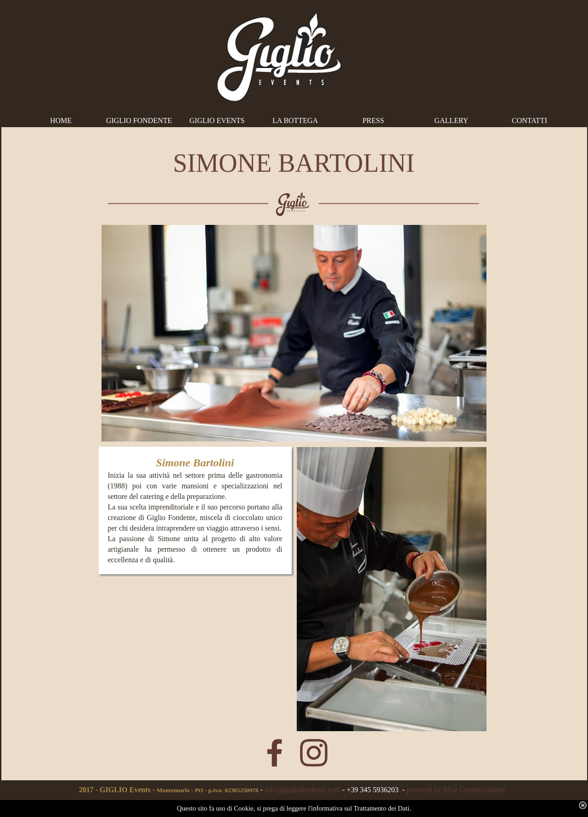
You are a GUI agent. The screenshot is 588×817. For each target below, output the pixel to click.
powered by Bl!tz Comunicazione (456, 790)
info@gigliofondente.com (302, 790)
